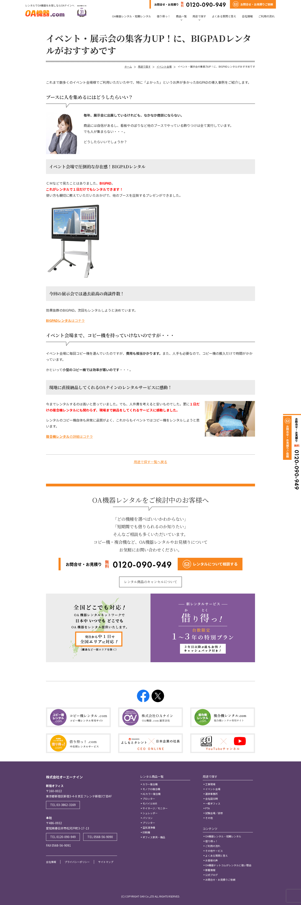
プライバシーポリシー (77, 862)
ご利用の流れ (266, 16)
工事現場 (210, 784)
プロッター (149, 798)
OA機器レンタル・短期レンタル (131, 16)
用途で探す (199, 16)
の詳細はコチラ (69, 436)
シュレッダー (150, 813)
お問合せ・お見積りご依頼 (220, 879)
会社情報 (247, 16)
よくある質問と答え (224, 16)
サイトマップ (105, 862)
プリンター (149, 822)
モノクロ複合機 (151, 789)
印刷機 (146, 832)
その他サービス (214, 850)
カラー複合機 (150, 784)
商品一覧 (181, 16)
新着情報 (210, 870)
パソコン (148, 818)
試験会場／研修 (214, 813)
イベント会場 (164, 66)
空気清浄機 (149, 827)
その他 (209, 818)
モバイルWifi (150, 803)
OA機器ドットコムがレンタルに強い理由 (228, 865)
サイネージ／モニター (155, 808)
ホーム (128, 66)
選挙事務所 (211, 794)
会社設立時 (211, 798)
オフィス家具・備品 (154, 837)
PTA (207, 808)
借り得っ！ (163, 16)
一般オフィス (212, 803)
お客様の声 (211, 860)
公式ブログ (211, 875)
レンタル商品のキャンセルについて (150, 581)
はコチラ (65, 320)
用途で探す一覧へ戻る (150, 461)
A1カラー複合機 (152, 794)
